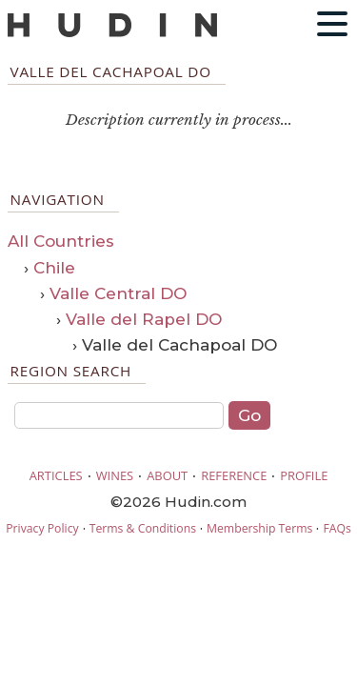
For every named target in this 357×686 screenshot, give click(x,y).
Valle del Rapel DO (144, 319)
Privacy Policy (42, 528)
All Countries (61, 241)
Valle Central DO (118, 293)
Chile (54, 267)
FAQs (336, 528)
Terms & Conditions (142, 528)
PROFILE (303, 475)
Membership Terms (259, 528)
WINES (115, 475)
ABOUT (167, 475)
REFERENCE (234, 475)
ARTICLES (56, 475)
